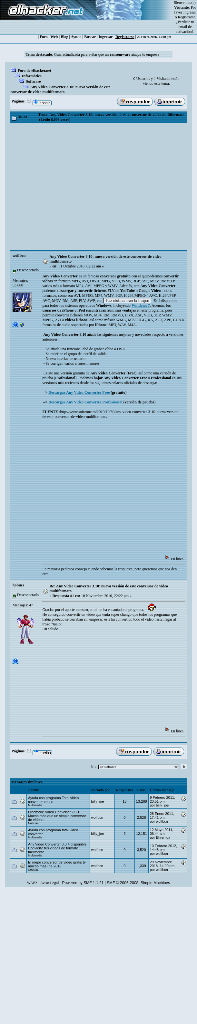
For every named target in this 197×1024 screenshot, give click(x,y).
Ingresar (189, 12)
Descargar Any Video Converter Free (79, 392)
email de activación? (184, 29)
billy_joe (97, 801)
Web (54, 36)
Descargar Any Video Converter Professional (85, 402)
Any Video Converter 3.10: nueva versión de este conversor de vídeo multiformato (60, 89)
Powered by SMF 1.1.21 (83, 883)
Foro (43, 36)
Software (33, 81)
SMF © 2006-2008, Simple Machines (138, 883)
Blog (64, 36)
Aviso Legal (49, 883)
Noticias (33, 823)
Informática (32, 76)
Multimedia (35, 805)
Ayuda (76, 36)
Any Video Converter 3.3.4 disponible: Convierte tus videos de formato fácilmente (57, 848)
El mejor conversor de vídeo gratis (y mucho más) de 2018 (57, 864)
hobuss (18, 585)
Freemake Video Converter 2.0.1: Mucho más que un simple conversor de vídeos (57, 816)
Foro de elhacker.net (34, 70)
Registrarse (124, 36)
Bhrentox (163, 837)
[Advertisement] (70, 186)
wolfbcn (19, 255)
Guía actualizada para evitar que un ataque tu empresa (106, 54)
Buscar (90, 36)
